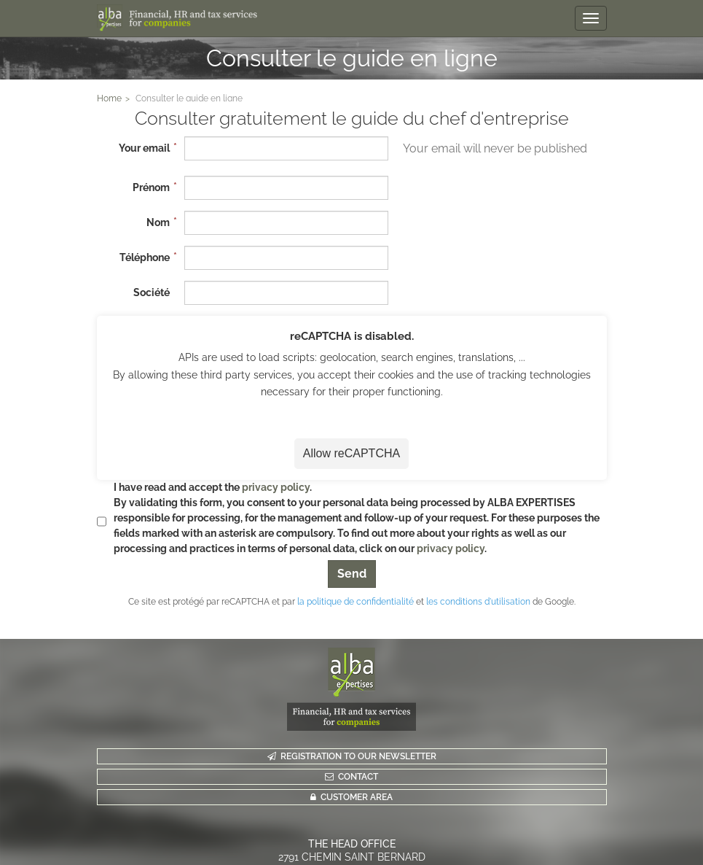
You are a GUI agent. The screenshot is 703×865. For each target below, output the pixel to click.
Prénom (151, 187)
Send (351, 574)
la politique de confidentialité (355, 602)
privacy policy (276, 487)
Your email (144, 148)
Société (151, 292)
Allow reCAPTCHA (351, 453)
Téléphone (144, 257)
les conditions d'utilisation (478, 602)
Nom (158, 222)
